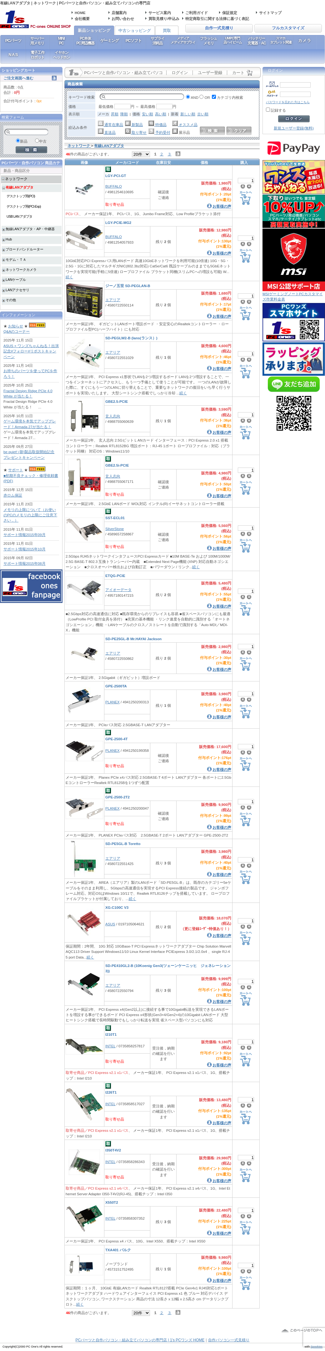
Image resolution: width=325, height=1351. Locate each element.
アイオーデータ (118, 590)
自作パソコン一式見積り (228, 1340)
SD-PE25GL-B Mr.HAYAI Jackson (133, 639)
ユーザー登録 (210, 72)
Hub (9, 239)
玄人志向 (112, 416)
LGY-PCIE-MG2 (118, 222)
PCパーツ (13, 40)
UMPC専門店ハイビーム (232, 40)
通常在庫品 (110, 125)
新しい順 (187, 114)
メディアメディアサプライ (183, 40)
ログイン (180, 72)
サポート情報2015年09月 (24, 535)
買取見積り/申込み (163, 19)
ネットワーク (16, 179)
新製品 (134, 125)
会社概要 (82, 19)
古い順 (202, 114)
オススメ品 (185, 125)
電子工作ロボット (37, 54)
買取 (167, 30)
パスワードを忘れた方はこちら (288, 102)
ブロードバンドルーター (24, 249)
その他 (11, 300)
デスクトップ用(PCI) (21, 196)
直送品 (107, 132)
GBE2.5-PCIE (116, 401)
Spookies (316, 1346)
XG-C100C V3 (116, 907)
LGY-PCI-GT (115, 176)
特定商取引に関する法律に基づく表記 (217, 19)
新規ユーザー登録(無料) (294, 128)
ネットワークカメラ (21, 269)
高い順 (160, 114)
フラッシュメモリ (208, 40)
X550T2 (111, 1202)
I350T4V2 (113, 1150)
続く (69, 277)
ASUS (110, 924)
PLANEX (112, 702)
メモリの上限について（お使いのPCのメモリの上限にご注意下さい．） (30, 515)
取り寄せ (136, 132)
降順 (124, 114)
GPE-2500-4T (116, 739)
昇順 (114, 114)
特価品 (157, 125)
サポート (15, 470)
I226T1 (111, 1092)
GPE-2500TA (116, 686)
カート (238, 72)
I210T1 (111, 1034)
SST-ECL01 (115, 518)
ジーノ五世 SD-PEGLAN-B (127, 286)
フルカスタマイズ (288, 28)
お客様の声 (221, 206)
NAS (13, 54)
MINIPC (61, 40)
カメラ (305, 40)
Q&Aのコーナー (16, 331)
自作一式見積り (219, 28)
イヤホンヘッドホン (61, 54)
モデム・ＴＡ (16, 259)
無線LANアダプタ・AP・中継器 (30, 229)
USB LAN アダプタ (19, 216)
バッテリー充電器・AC (257, 40)
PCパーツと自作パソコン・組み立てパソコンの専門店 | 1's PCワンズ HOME (140, 1340)
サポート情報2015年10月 (24, 549)
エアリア (112, 300)
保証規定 (229, 13)
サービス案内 (159, 13)
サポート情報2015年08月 (24, 563)
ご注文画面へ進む (18, 78)
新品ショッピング (94, 30)
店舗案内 (119, 13)
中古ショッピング (134, 30)
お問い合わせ (123, 19)
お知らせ (15, 326)
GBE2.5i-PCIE (117, 465)
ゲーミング (109, 40)
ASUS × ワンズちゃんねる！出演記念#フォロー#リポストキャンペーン (31, 351)
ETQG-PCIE (115, 576)
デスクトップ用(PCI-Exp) (24, 206)
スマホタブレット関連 (281, 40)
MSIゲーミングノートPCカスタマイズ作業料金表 (293, 294)
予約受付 (159, 132)
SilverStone (114, 529)
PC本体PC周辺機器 (85, 40)
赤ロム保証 (12, 495)
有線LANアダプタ (19, 187)
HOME (80, 13)
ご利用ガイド (196, 13)
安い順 (147, 114)
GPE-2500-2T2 (117, 797)
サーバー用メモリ (37, 40)
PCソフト (134, 40)
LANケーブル (16, 279)
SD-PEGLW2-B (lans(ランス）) (131, 338)
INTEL (110, 1046)
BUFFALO (113, 186)
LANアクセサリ (17, 290)
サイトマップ (270, 13)
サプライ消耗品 (157, 40)
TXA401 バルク (118, 1250)
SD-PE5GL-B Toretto (123, 844)
